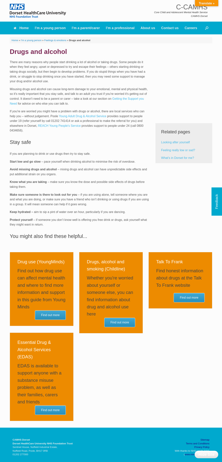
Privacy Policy (201, 447)
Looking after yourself (175, 142)
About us (148, 28)
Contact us (170, 28)
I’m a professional (120, 28)
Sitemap (204, 439)
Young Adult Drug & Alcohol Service (82, 116)
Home (21, 28)
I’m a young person (50, 28)
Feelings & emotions (55, 40)
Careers (191, 28)
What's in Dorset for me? (177, 157)
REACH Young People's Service (59, 125)
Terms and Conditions (197, 443)
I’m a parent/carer (86, 28)
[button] (206, 28)
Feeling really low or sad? (178, 150)
